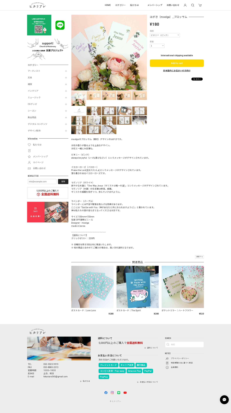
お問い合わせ (173, 5)
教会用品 (32, 117)
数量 (152, 42)
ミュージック (34, 97)
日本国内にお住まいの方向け (176, 70)
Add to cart (177, 63)
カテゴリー (120, 5)
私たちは (134, 5)
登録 (63, 181)
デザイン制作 (34, 131)
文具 (30, 77)
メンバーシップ (154, 5)
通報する (199, 257)
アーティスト (34, 71)
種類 (152, 31)
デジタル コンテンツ (37, 124)
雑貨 (30, 84)
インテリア (33, 91)
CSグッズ (32, 104)
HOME (108, 5)
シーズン (32, 111)
